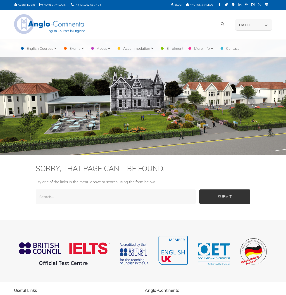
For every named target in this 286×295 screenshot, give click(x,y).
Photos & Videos (199, 4)
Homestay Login (52, 4)
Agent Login (24, 4)
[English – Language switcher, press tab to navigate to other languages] (253, 24)
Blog (176, 4)
